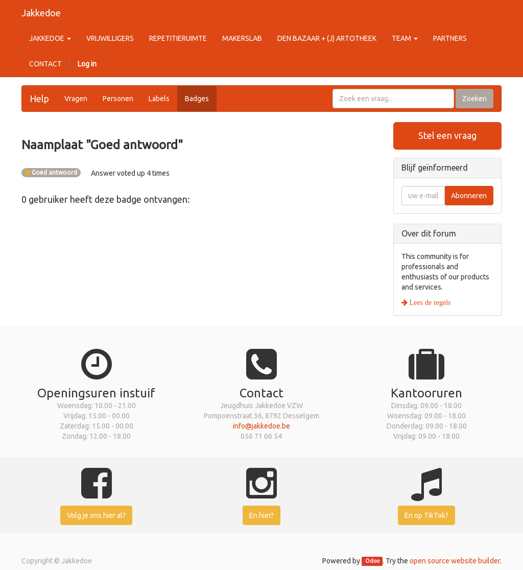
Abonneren (469, 196)
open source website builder (455, 561)
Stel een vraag (447, 135)
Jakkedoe (41, 13)
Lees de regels (429, 302)
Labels (159, 98)
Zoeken (474, 98)
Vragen (75, 98)
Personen (118, 98)
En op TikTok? (426, 515)
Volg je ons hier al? (96, 515)
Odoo (372, 561)
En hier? (261, 515)
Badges (197, 98)
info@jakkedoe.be (261, 426)
